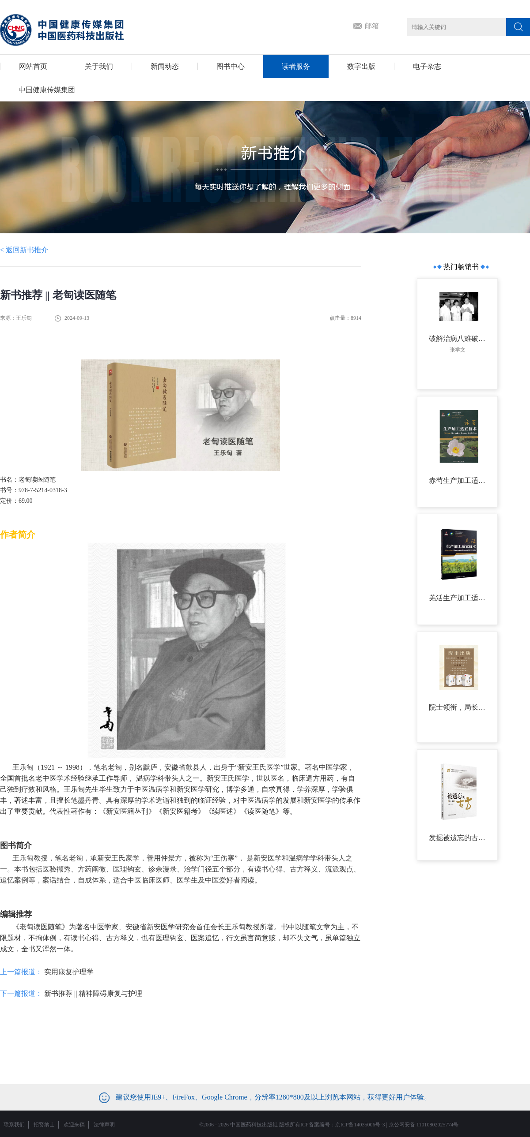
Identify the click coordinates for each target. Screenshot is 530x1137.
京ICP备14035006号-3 (360, 1125)
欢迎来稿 (74, 1125)
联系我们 (14, 1125)
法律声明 (104, 1125)
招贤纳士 (44, 1125)
